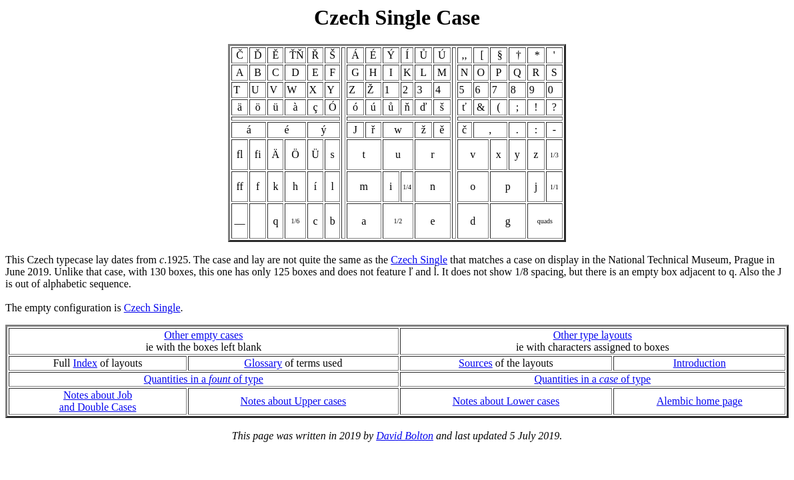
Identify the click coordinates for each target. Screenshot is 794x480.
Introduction (699, 363)
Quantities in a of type (203, 379)
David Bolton (404, 435)
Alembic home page (700, 401)
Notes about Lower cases (506, 401)
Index (85, 363)
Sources (476, 363)
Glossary (263, 363)
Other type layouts (592, 335)
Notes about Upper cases (294, 401)
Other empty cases (203, 335)
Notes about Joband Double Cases (98, 401)
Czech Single (419, 259)
